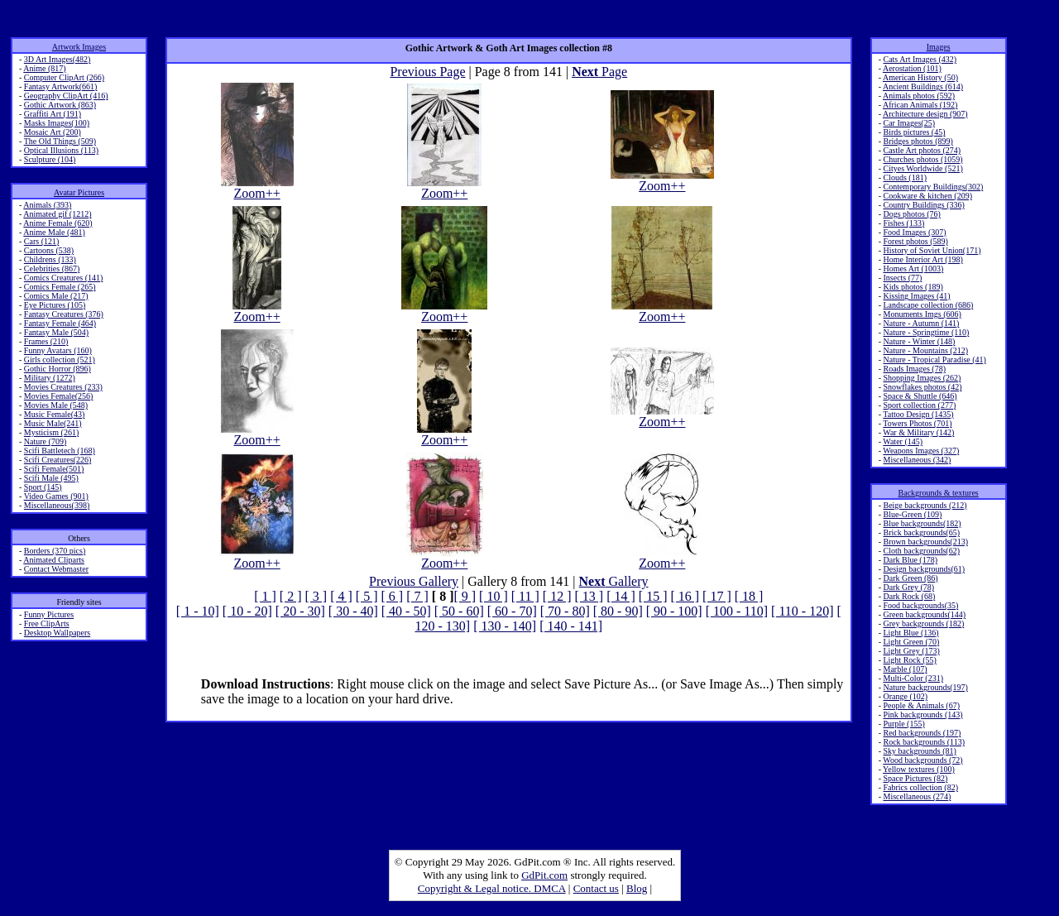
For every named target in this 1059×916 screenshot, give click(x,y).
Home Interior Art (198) (922, 259)
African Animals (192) (920, 104)
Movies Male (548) (56, 405)
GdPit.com (544, 875)
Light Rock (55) (909, 659)
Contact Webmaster (56, 568)
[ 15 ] (653, 596)
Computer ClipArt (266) (64, 77)
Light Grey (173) (911, 650)
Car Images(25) (908, 122)
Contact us (596, 888)
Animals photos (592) (919, 95)
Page (599, 72)
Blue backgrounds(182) (922, 523)
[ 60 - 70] (512, 611)
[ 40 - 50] (406, 611)
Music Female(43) (54, 414)
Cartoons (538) (49, 250)
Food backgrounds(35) (920, 605)
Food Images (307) (914, 232)
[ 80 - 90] (618, 611)
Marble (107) (905, 669)
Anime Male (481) (53, 232)
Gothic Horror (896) (57, 368)
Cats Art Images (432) (919, 59)
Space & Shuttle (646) (919, 395)
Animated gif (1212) (57, 213)
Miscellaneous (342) (917, 459)
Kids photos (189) (912, 286)
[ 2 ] (291, 596)
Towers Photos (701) (917, 423)
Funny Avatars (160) (58, 350)
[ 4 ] (341, 596)
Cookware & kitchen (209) (927, 195)
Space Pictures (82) (915, 778)
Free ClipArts (46, 623)
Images (939, 46)
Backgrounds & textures (938, 492)
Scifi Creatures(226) (57, 459)
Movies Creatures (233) (63, 386)
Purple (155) (903, 723)
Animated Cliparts (53, 559)
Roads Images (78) (914, 368)
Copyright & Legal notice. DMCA (492, 888)
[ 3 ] (316, 596)
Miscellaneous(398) (56, 505)
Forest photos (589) (915, 241)
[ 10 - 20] (247, 611)
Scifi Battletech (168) (59, 450)
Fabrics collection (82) (920, 787)
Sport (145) (43, 487)
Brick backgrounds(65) (921, 532)
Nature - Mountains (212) (925, 350)
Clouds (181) (905, 177)
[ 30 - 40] (353, 611)
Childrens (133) (50, 259)
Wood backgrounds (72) (922, 760)
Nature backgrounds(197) (925, 687)
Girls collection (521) (59, 359)
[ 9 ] (464, 596)
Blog (636, 888)
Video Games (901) (56, 496)
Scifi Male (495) (51, 477)
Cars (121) (42, 241)
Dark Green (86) (910, 578)
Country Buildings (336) (923, 204)
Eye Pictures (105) (54, 304)
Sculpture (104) (50, 159)
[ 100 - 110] (737, 611)
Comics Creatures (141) (63, 277)
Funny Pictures (49, 614)
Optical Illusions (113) (61, 150)
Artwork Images (79, 46)
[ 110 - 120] (802, 611)
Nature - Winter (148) (919, 341)
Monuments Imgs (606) (922, 314)
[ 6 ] (392, 596)
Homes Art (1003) (913, 268)
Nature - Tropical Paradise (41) (934, 359)
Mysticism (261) (51, 432)
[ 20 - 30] (300, 611)
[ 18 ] (749, 596)
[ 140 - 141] (570, 626)
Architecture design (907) (925, 113)
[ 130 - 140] (504, 626)
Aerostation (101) (912, 68)
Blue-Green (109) (912, 514)
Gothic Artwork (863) (60, 104)
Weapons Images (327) (921, 450)
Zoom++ (257, 187)
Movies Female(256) (58, 395)
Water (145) (902, 441)
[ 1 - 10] (197, 611)
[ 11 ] (525, 596)
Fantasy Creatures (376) (63, 314)
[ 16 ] (684, 596)
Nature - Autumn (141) (921, 323)
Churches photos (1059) (922, 159)
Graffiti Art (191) (52, 113)
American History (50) (920, 77)
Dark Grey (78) (908, 587)
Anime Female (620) (57, 223)
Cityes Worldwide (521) (922, 168)
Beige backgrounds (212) (924, 505)
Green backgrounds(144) (924, 614)
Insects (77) (902, 277)
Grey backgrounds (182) (923, 623)
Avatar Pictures (79, 192)
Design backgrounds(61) (924, 568)
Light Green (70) (911, 641)
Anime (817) (44, 68)
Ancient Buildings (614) (923, 86)
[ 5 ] (367, 596)
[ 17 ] (716, 596)
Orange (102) (905, 696)
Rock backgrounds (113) (924, 741)
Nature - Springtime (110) (926, 332)
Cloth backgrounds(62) (921, 550)
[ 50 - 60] (459, 611)
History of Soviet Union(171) (931, 250)
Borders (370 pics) (54, 550)
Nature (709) (45, 441)
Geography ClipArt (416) (66, 95)
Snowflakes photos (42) (922, 386)
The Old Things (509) (60, 141)
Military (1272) (49, 377)
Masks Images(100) (56, 122)
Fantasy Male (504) (56, 332)
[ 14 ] (620, 596)
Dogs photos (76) (911, 213)
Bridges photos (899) (917, 141)
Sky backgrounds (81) (919, 750)
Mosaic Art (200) (52, 132)
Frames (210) (46, 341)
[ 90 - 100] (674, 611)
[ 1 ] (265, 596)
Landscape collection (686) (928, 304)
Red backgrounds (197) (922, 732)
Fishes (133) (903, 223)
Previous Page (427, 72)
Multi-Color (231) (913, 678)
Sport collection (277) (919, 405)
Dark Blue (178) (910, 559)
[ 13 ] (588, 596)
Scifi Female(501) (54, 468)
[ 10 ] (493, 596)
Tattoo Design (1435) (918, 414)
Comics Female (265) (60, 286)
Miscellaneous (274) (917, 796)
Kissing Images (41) (916, 295)
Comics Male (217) (56, 295)
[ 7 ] (417, 596)
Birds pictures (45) (914, 132)
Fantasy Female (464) (60, 323)
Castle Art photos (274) (922, 150)
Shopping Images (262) (922, 377)
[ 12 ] (557, 596)
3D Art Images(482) (57, 59)
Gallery (614, 581)
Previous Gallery (413, 581)
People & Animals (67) (921, 705)
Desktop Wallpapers (57, 632)
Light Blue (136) (910, 632)
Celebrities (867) (51, 268)
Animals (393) (47, 204)
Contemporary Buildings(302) (933, 186)
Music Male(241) (53, 423)
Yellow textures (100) (919, 769)
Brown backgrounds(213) (925, 541)
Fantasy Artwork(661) (61, 86)
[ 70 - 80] (565, 611)
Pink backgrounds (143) (922, 714)
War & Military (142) (918, 432)
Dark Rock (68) (909, 596)
